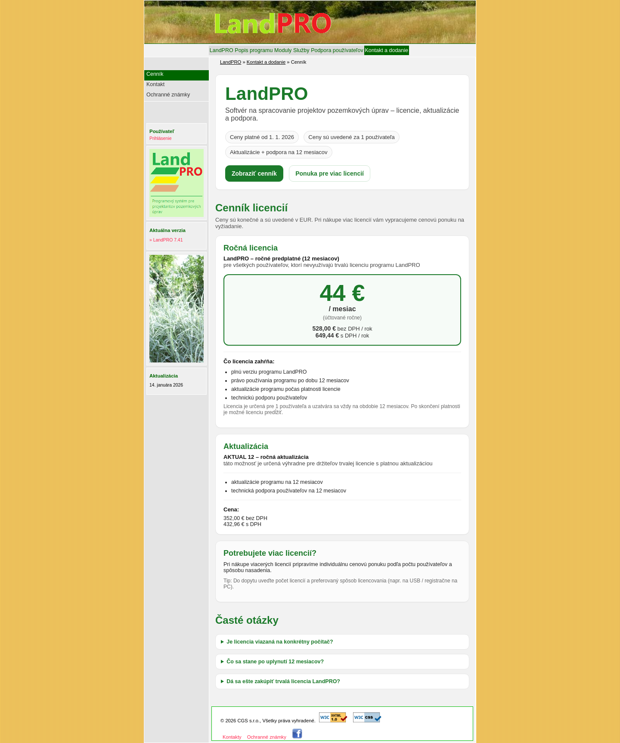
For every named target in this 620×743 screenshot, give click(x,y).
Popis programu (254, 50)
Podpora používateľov (337, 50)
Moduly (282, 50)
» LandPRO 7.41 (166, 240)
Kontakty (232, 737)
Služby (301, 50)
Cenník (155, 74)
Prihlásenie (160, 138)
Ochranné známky (168, 95)
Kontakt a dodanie (386, 50)
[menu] (177, 85)
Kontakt (155, 84)
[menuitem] (221, 50)
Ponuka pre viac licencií (329, 173)
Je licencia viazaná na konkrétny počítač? (279, 642)
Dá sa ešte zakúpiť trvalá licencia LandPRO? (283, 681)
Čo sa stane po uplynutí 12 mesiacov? (275, 662)
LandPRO (221, 50)
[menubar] (309, 50)
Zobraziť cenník (254, 173)
